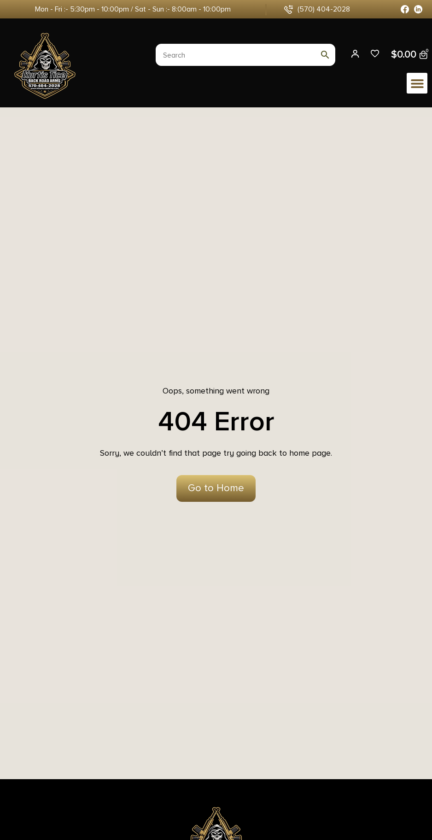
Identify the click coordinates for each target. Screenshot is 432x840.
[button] (417, 83)
